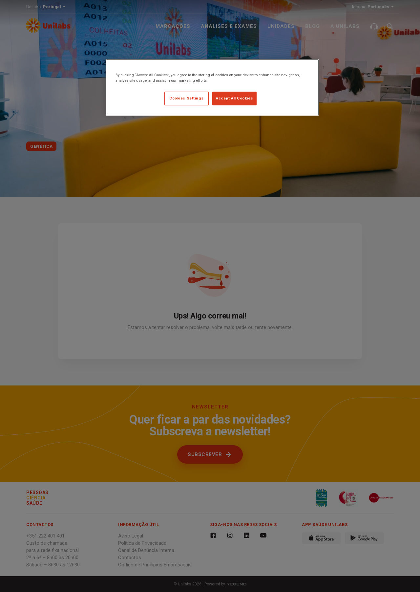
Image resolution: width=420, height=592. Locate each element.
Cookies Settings (186, 98)
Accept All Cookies (234, 98)
